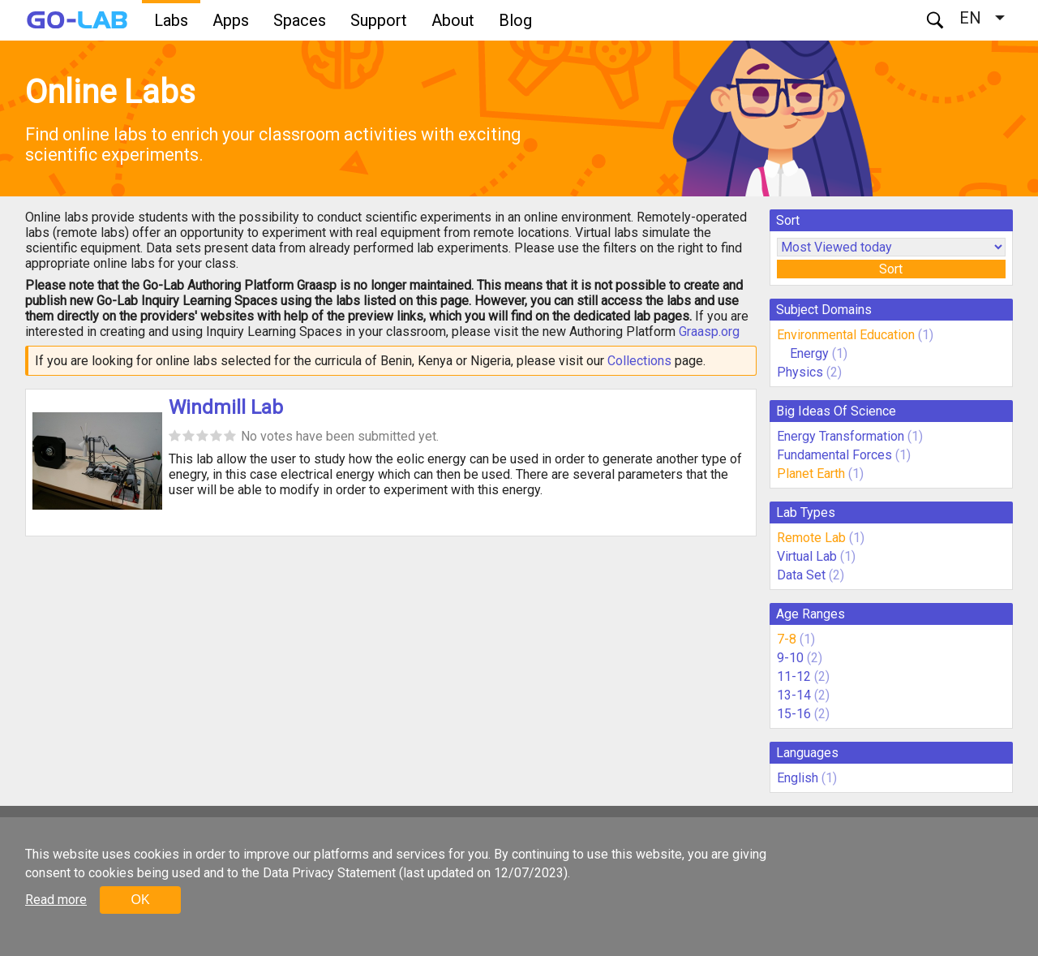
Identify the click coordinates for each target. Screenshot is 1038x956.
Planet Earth (811, 473)
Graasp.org (709, 331)
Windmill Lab (226, 407)
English (797, 778)
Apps (230, 20)
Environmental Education (846, 334)
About (452, 20)
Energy (811, 353)
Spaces (299, 20)
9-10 (790, 657)
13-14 (794, 695)
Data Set (801, 575)
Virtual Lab (807, 556)
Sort (891, 269)
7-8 (786, 639)
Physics (800, 372)
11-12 (794, 676)
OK (140, 899)
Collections (639, 360)
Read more (56, 899)
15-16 (794, 713)
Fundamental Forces (834, 455)
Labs (171, 20)
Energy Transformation (840, 436)
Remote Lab (811, 537)
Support (378, 20)
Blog (515, 20)
